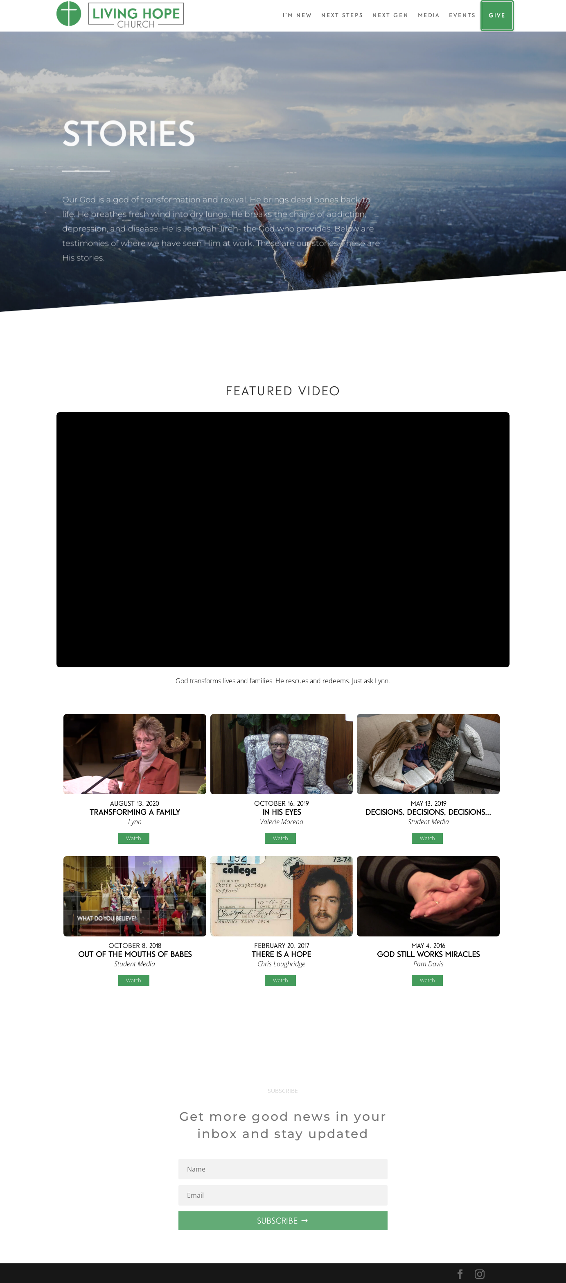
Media (429, 15)
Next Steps (342, 15)
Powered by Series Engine (479, 1014)
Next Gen (390, 15)
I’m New (297, 15)
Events (462, 15)
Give (497, 15)
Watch (133, 838)
